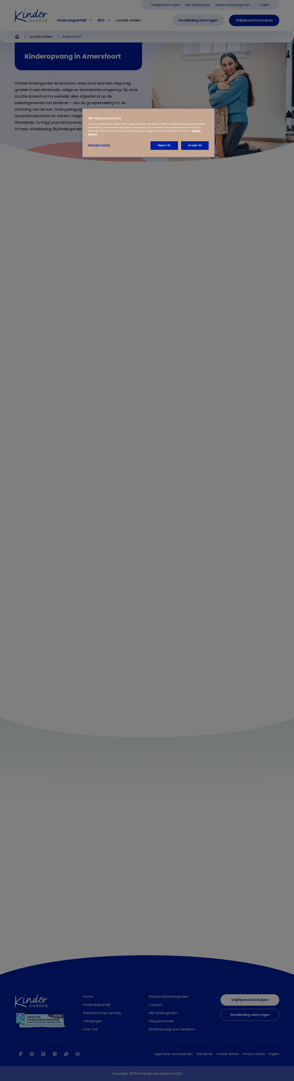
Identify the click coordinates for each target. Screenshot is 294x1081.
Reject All (164, 145)
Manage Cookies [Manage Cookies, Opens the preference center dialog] (99, 145)
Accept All (195, 145)
